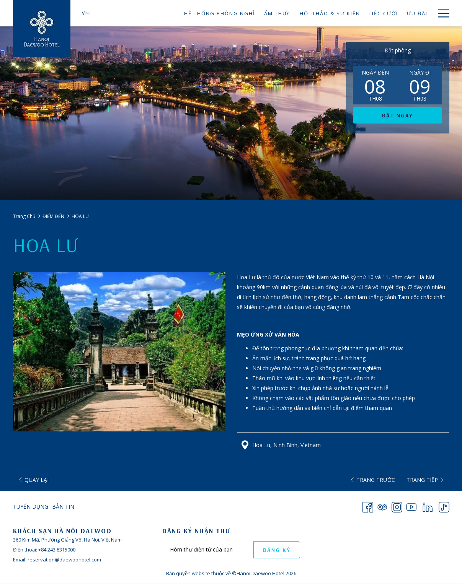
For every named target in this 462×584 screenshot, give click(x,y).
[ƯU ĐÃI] (417, 13)
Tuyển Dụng (30, 506)
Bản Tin (63, 506)
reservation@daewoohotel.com (64, 559)
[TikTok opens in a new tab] (444, 505)
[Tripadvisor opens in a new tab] (382, 505)
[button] (375, 85)
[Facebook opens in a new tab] (367, 505)
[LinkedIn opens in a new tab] (427, 505)
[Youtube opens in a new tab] (411, 505)
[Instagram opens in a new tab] (397, 505)
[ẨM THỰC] (277, 13)
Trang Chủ (24, 216)
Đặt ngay (397, 115)
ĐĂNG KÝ (277, 550)
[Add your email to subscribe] (207, 549)
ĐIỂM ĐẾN (53, 216)
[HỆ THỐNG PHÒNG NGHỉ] (220, 13)
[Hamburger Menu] (440, 13)
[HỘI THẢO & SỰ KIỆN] (329, 13)
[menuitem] (31, 506)
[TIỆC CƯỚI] (383, 13)
